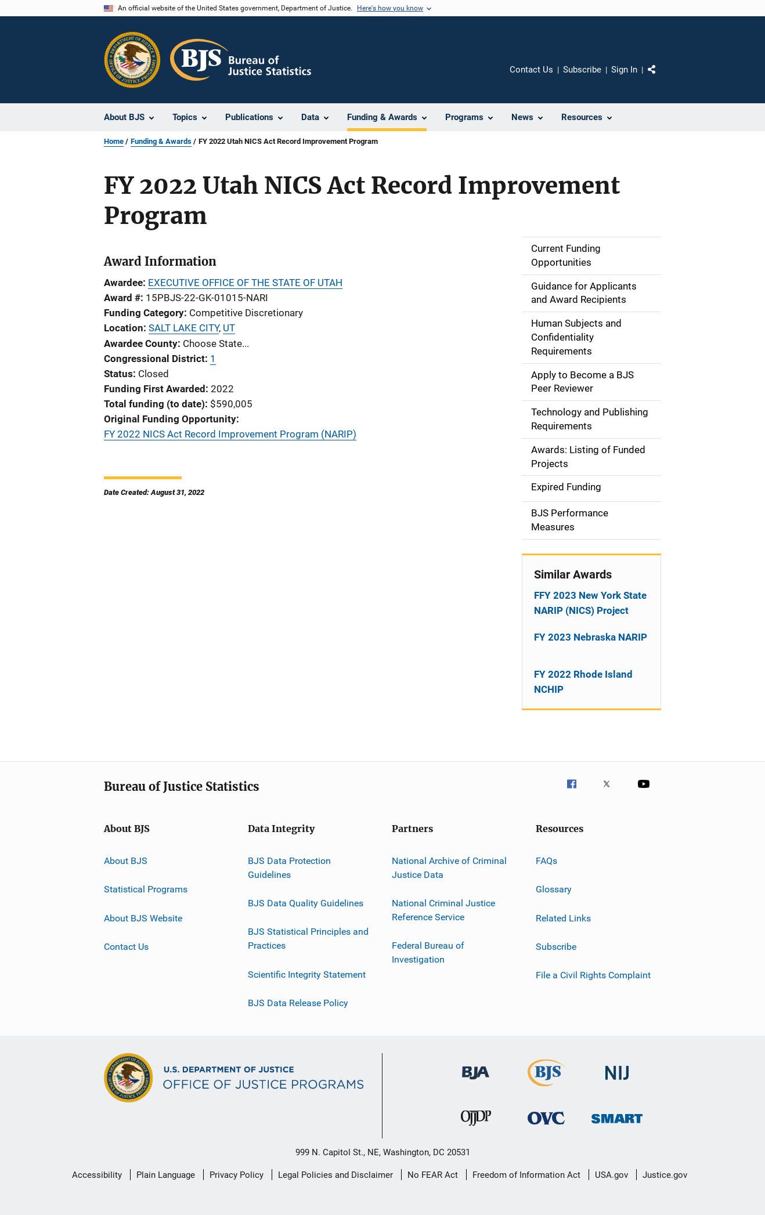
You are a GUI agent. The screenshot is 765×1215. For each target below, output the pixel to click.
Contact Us (531, 69)
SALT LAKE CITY (184, 328)
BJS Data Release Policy (298, 1002)
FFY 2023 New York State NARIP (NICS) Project (590, 603)
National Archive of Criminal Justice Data (449, 867)
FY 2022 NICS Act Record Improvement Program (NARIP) (230, 434)
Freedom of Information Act (526, 1175)
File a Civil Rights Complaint (593, 975)
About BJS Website (143, 917)
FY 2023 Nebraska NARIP (590, 637)
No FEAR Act (432, 1175)
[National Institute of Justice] (617, 1082)
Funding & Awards (161, 141)
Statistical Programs (145, 889)
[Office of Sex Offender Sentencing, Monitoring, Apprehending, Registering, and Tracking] (617, 1125)
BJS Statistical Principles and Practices (308, 938)
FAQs (546, 860)
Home (114, 141)
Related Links (563, 917)
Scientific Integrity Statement (307, 973)
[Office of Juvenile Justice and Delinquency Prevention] (476, 1128)
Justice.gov (665, 1175)
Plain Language (165, 1175)
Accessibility (97, 1175)
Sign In (624, 69)
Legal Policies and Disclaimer (335, 1175)
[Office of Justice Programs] (132, 59)
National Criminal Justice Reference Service (443, 910)
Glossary (554, 889)
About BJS (125, 860)
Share (661, 77)
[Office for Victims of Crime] (546, 1126)
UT (229, 328)
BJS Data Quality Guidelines (305, 903)
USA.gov (611, 1175)
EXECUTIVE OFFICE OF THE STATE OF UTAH (245, 282)
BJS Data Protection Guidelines (289, 867)
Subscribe (582, 69)
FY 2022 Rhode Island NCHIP (583, 681)
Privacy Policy (237, 1175)
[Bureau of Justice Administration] (475, 1081)
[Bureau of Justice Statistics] (546, 1088)
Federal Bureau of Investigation (428, 952)
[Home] (240, 60)
